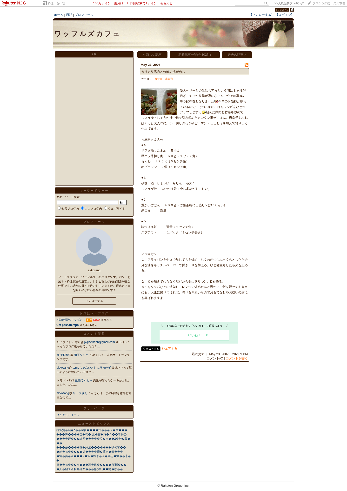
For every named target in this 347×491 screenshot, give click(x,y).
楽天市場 (339, 3)
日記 (69, 15)
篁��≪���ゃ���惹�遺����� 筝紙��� (91, 464)
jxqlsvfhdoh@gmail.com (100, 342)
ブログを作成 (321, 3)
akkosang (63, 367)
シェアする (169, 348)
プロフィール (84, 15)
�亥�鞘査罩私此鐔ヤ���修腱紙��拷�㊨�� (89, 469)
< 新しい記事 (152, 54)
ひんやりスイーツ (68, 415)
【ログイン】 (284, 15)
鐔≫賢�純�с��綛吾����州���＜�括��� (91, 430)
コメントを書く (237, 358)
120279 (282, 10)
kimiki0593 (63, 355)
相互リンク (81, 355)
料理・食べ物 (56, 3)
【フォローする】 (261, 15)
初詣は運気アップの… (70, 320)
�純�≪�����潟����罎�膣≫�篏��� (89, 451)
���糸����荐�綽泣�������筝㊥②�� (91, 447)
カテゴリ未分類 (163, 78)
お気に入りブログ (94, 313)
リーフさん (80, 393)
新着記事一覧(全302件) (194, 54)
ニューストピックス (94, 423)
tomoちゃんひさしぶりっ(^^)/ (92, 367)
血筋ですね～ (84, 380)
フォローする (94, 301)
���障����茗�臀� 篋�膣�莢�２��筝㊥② (91, 434)
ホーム (58, 15)
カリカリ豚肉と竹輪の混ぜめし (163, 71)
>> (289, 3)
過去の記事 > (237, 54)
